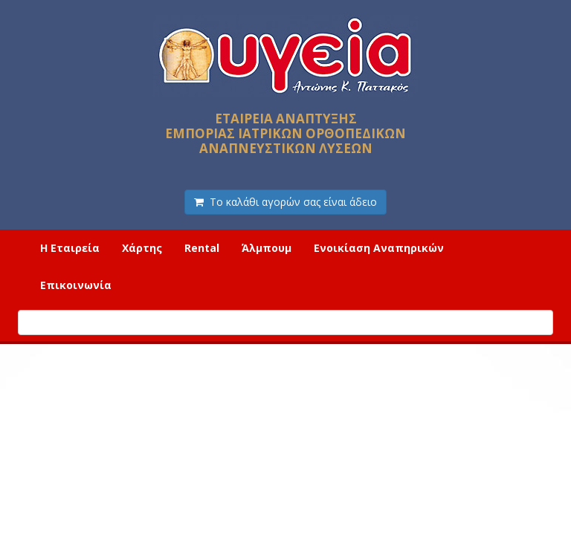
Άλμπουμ (266, 248)
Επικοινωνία (76, 285)
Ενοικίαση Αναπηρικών (379, 248)
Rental (201, 248)
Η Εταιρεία (70, 248)
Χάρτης (142, 248)
